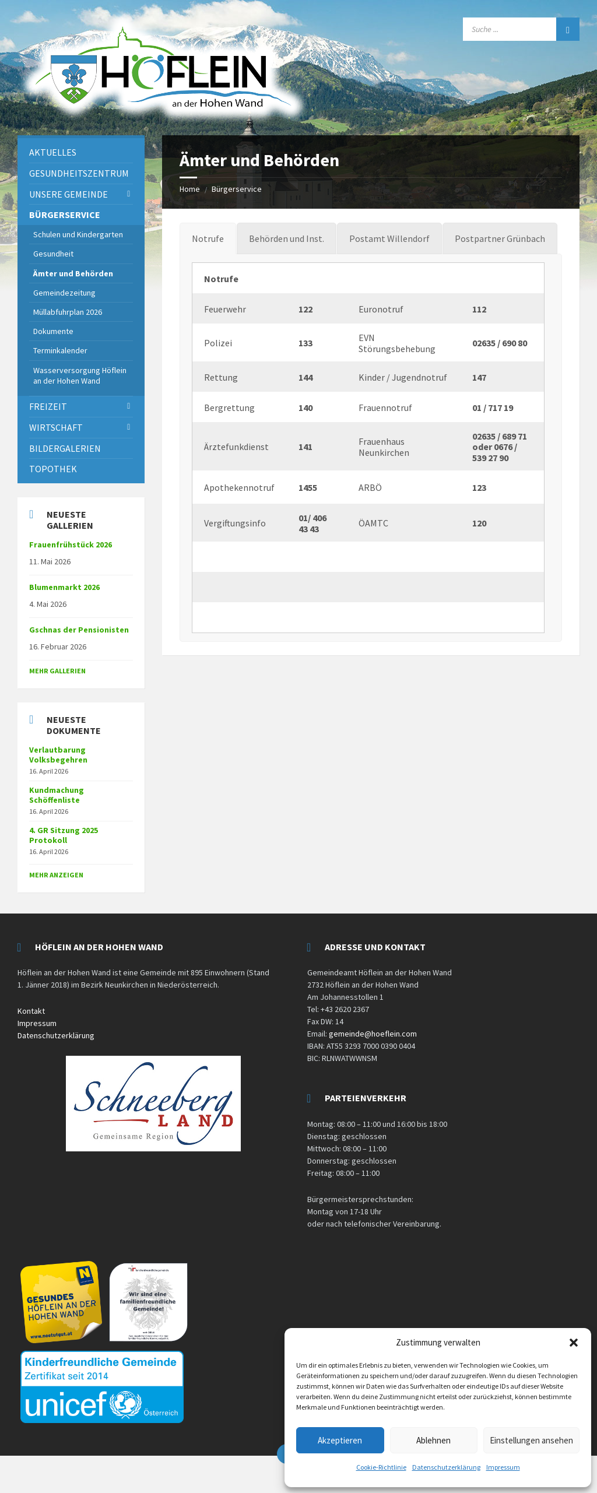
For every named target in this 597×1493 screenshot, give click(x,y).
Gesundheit (53, 253)
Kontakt (31, 1011)
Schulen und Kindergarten (78, 234)
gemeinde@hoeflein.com (373, 1033)
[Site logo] (163, 121)
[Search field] (521, 29)
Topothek (53, 469)
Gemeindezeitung (64, 292)
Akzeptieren (340, 1440)
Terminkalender (60, 350)
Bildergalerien (65, 448)
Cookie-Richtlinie (381, 1467)
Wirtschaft (56, 427)
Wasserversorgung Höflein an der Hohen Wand (80, 375)
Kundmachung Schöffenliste (56, 795)
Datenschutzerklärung (446, 1467)
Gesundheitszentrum (79, 173)
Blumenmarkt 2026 (64, 587)
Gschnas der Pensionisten (79, 629)
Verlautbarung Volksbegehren (58, 754)
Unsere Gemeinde (68, 194)
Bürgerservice (237, 189)
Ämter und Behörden (73, 273)
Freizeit (48, 406)
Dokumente (53, 331)
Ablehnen (433, 1440)
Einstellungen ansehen (531, 1440)
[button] (574, 1342)
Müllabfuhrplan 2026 (67, 312)
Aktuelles (52, 152)
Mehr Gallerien (57, 670)
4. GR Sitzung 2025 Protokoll (63, 835)
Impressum (503, 1467)
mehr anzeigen (56, 874)
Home (190, 189)
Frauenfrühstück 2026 (70, 544)
